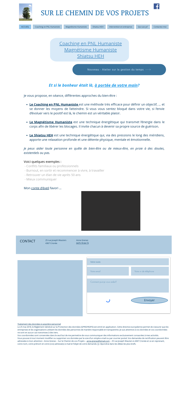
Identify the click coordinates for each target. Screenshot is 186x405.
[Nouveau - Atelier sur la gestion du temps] (119, 69)
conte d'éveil (40, 188)
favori (53, 188)
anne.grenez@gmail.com (98, 341)
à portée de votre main (116, 85)
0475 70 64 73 (82, 243)
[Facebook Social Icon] (156, 6)
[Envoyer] (149, 300)
